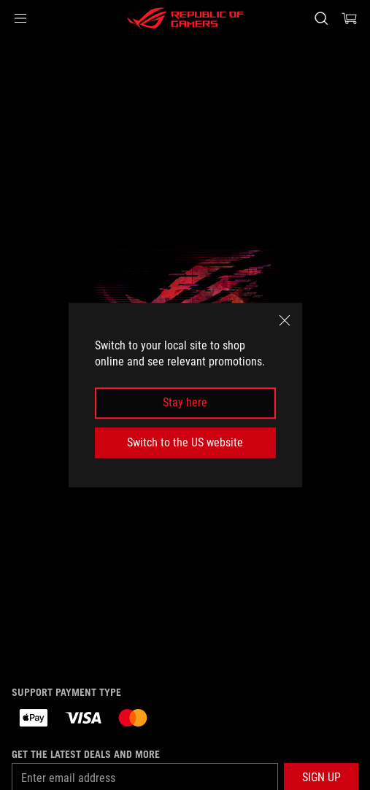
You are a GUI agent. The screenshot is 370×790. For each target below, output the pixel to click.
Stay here (185, 403)
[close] (284, 320)
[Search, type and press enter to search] (321, 18)
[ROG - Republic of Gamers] (185, 18)
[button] (20, 18)
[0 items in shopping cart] (349, 18)
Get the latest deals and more (86, 754)
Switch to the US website (185, 442)
